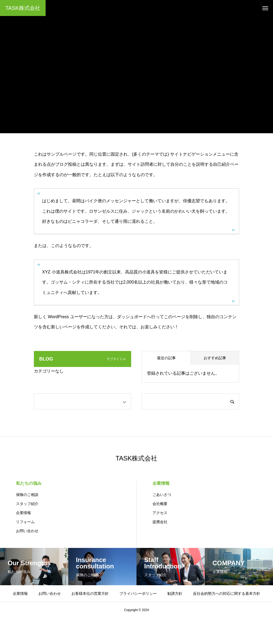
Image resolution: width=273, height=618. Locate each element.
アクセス (159, 513)
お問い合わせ (27, 531)
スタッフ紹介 (27, 504)
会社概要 (159, 504)
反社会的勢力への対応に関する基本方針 (226, 593)
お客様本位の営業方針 (90, 593)
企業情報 (23, 513)
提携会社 (159, 522)
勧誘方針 (174, 593)
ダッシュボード (132, 316)
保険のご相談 (27, 494)
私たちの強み (29, 483)
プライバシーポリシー (138, 593)
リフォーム (25, 522)
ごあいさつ (161, 494)
